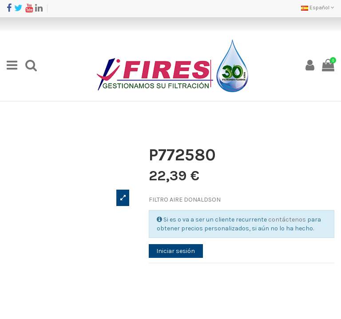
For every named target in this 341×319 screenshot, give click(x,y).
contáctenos (287, 219)
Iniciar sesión (175, 251)
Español (317, 7)
